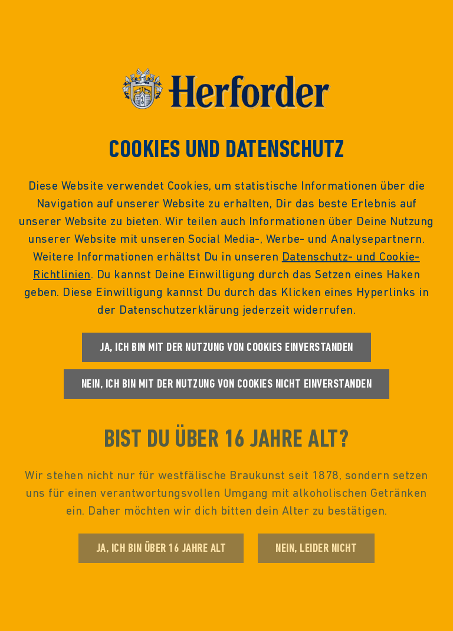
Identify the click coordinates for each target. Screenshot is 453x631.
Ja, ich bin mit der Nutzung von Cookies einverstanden (226, 347)
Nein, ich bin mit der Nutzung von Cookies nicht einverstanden (226, 384)
